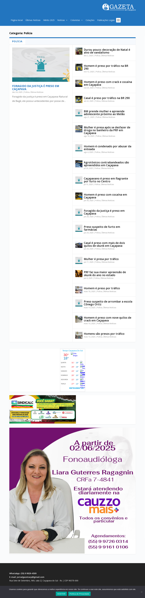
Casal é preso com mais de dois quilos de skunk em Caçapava (104, 244)
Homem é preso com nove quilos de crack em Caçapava (107, 319)
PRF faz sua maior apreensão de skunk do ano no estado (105, 273)
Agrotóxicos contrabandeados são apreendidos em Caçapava (106, 164)
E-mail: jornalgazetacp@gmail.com (26, 577)
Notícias (62, 20)
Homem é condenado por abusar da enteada (107, 147)
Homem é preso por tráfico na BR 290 (106, 67)
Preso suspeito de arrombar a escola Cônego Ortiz (108, 303)
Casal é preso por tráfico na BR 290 (107, 98)
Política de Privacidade (79, 594)
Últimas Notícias (32, 20)
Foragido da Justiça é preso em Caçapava (104, 212)
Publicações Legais (106, 20)
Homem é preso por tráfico (102, 288)
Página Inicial (17, 20)
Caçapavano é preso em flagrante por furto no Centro (106, 180)
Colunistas (77, 20)
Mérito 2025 (49, 20)
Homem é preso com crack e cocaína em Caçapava (108, 83)
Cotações (90, 20)
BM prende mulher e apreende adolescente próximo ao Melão (104, 112)
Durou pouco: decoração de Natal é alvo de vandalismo (107, 51)
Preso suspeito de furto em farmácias (102, 228)
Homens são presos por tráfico (104, 334)
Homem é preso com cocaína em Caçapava (105, 196)
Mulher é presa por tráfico (101, 259)
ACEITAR (61, 594)
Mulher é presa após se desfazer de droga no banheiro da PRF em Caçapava (107, 130)
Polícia (26, 92)
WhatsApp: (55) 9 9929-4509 (22, 573)
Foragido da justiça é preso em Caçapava (35, 87)
